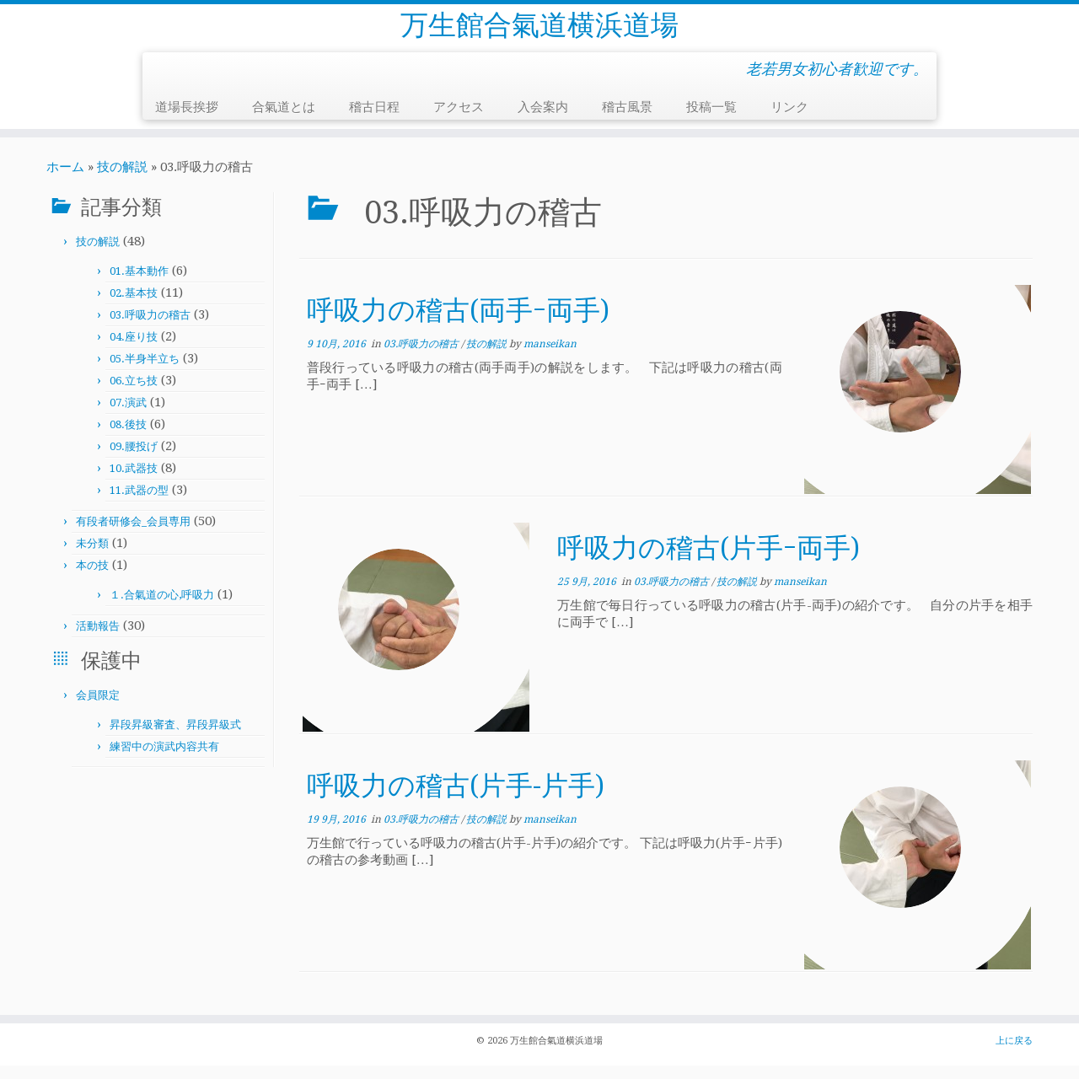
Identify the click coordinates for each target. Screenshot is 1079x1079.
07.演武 (128, 416)
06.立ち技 (134, 394)
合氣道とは (283, 120)
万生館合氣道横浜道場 (539, 32)
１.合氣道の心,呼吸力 (162, 608)
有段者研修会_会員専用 (133, 535)
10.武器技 (134, 481)
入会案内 (543, 120)
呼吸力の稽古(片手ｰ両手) (708, 561)
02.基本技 (134, 306)
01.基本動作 (139, 284)
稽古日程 (374, 120)
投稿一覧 (711, 120)
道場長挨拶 (186, 120)
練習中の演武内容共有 (164, 760)
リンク (789, 120)
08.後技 (128, 438)
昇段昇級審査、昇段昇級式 (175, 738)
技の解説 (122, 180)
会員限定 (98, 708)
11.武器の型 (139, 503)
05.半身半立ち (145, 372)
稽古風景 (627, 120)
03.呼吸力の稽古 (150, 328)
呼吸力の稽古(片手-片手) (455, 799)
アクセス (458, 120)
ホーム (65, 180)
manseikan (550, 357)
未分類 (92, 556)
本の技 (92, 578)
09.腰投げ (134, 460)
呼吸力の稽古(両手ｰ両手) (458, 324)
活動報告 (98, 639)
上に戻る (1014, 1054)
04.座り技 (134, 350)
